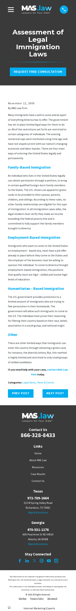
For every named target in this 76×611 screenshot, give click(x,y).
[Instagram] (42, 561)
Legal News (29, 382)
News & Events (45, 382)
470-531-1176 (38, 529)
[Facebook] (20, 561)
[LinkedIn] (27, 561)
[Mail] (56, 561)
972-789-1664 (38, 498)
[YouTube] (49, 561)
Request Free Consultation (38, 71)
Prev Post (21, 393)
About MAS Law (38, 460)
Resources (38, 467)
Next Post (55, 393)
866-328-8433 (38, 435)
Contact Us (38, 481)
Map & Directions (38, 512)
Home (37, 453)
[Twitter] (34, 561)
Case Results (38, 474)
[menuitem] (22, 599)
